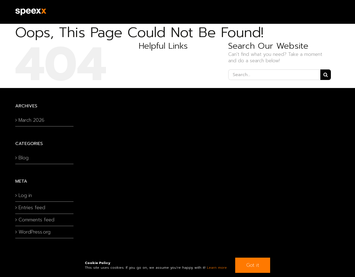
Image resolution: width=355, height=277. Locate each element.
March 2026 (31, 120)
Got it (252, 265)
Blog (24, 158)
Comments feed (36, 220)
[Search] (325, 74)
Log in (25, 195)
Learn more (217, 267)
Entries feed (32, 207)
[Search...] (274, 74)
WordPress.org (34, 232)
